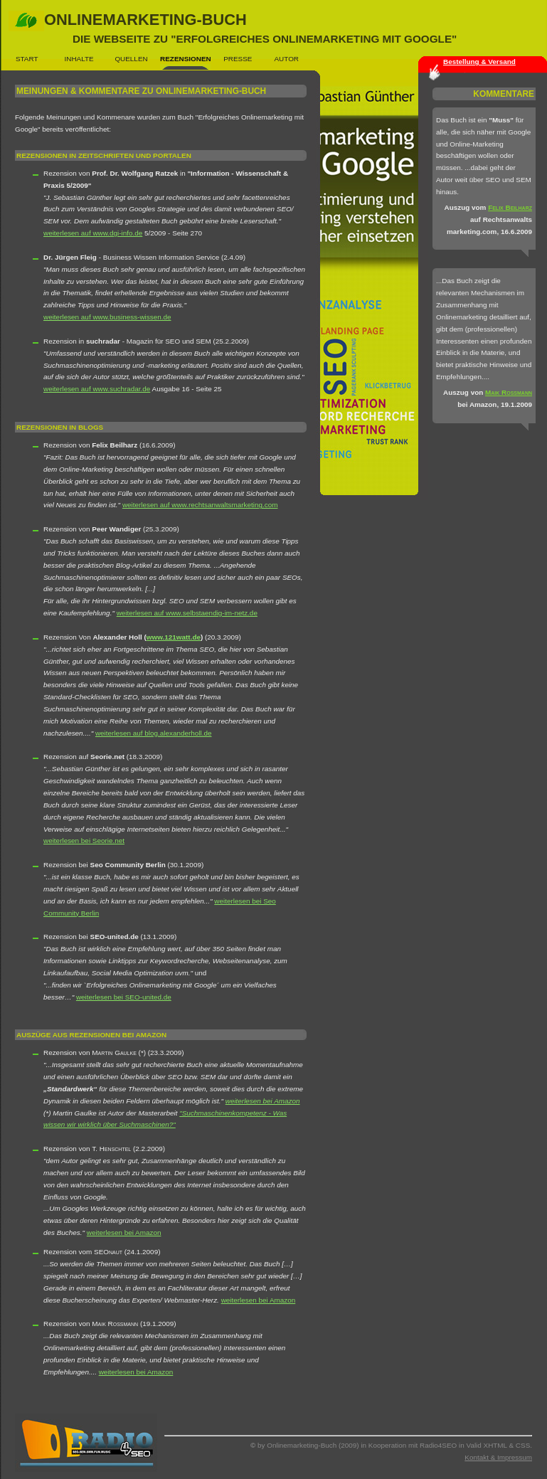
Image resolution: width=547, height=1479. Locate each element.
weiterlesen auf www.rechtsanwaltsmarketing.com (200, 505)
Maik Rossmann (508, 392)
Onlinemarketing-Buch (250, 28)
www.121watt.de (174, 637)
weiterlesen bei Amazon (262, 1101)
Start (27, 59)
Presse (237, 59)
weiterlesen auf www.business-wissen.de (107, 317)
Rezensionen (185, 59)
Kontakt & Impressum (498, 1457)
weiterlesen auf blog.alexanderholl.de (153, 733)
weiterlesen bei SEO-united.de (123, 997)
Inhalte (79, 59)
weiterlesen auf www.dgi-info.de (92, 233)
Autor (287, 59)
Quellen (131, 59)
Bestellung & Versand (479, 61)
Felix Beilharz (510, 207)
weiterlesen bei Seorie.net (83, 840)
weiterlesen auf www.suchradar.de (96, 389)
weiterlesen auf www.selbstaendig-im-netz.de (187, 613)
